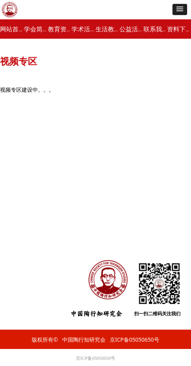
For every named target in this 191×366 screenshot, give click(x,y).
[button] (179, 9)
